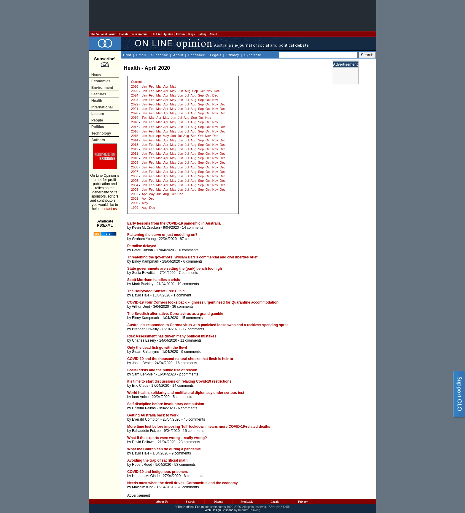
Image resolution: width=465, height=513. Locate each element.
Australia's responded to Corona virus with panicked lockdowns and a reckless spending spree (208, 325)
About (213, 34)
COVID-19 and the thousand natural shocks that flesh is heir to (180, 359)
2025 (134, 91)
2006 (134, 176)
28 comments (188, 487)
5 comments (182, 397)
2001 (134, 198)
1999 (134, 207)
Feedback (196, 55)
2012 (134, 149)
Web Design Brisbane (219, 510)
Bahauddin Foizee (146, 431)
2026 (134, 86)
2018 (134, 122)
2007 (134, 171)
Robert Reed (142, 465)
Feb (152, 86)
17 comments (193, 329)
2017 (134, 127)
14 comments (192, 227)
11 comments (191, 340)
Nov (209, 91)
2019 (134, 117)
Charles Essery (144, 340)
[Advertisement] (232, 15)
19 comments (188, 284)
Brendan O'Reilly (145, 329)
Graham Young (144, 239)
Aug (187, 91)
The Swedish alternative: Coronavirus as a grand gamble (175, 314)
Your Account (139, 34)
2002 (134, 194)
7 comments (188, 273)
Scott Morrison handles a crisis (153, 280)
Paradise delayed (141, 246)
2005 (134, 180)
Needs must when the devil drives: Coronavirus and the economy (182, 483)
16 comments (187, 250)
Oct (202, 91)
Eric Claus (140, 385)
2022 (134, 104)
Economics (100, 81)
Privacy (232, 55)
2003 (134, 189)
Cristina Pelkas (144, 408)
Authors (98, 140)
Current (136, 81)
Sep (195, 91)
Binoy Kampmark (145, 261)
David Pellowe (143, 442)
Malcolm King (142, 487)
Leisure (97, 114)
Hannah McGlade (146, 476)
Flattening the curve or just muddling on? (162, 235)
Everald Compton (146, 419)
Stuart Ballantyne (145, 352)
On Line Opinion (162, 34)
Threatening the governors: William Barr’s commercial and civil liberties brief (192, 257)
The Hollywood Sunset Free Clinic (155, 291)
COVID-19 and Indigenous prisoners (157, 472)
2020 (134, 113)
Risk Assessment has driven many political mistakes (171, 336)
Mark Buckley (142, 284)
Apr (165, 86)
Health (96, 101)
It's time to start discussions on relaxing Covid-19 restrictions (179, 381)
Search (190, 501)
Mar (159, 86)
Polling (202, 34)
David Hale (140, 295)
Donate (124, 34)
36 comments (182, 306)
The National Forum (103, 34)
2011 (134, 153)
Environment (102, 88)
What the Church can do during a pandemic (164, 449)
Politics (97, 127)
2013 (134, 144)
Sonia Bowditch (144, 273)
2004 (134, 185)
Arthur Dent (141, 306)
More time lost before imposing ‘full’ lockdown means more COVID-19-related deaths (198, 426)
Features (98, 94)
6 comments (193, 261)
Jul (187, 95)
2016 (134, 131)
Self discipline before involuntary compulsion (165, 404)
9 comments (190, 352)
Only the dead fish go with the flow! (157, 347)
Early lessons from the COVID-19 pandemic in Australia (174, 223)
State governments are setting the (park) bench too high (174, 268)
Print (127, 55)
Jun (180, 91)
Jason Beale (142, 363)
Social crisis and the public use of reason (162, 370)
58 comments (185, 465)
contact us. (109, 209)
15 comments (192, 318)
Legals (215, 55)
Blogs (191, 34)
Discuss (218, 501)
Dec (216, 91)
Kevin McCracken (146, 227)
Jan (144, 86)
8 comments (193, 476)
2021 (134, 109)
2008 (134, 167)
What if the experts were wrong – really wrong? (167, 438)
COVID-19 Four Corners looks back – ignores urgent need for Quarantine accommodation (202, 302)
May (173, 86)
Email (141, 55)
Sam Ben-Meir (143, 374)
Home (96, 74)
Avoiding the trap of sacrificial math (157, 460)
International (102, 107)
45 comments (194, 419)
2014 (134, 140)
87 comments (190, 239)
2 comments (188, 374)
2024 (134, 95)
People (97, 120)
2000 (134, 203)
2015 (134, 136)
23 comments (189, 442)
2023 (134, 100)
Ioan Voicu (140, 397)
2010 (134, 158)
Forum (180, 34)
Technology (101, 133)
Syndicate (252, 55)
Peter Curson (142, 250)
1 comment (182, 295)
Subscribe (159, 55)
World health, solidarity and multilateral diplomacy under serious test (185, 393)
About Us (162, 501)
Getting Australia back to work (153, 415)
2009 (134, 162)
